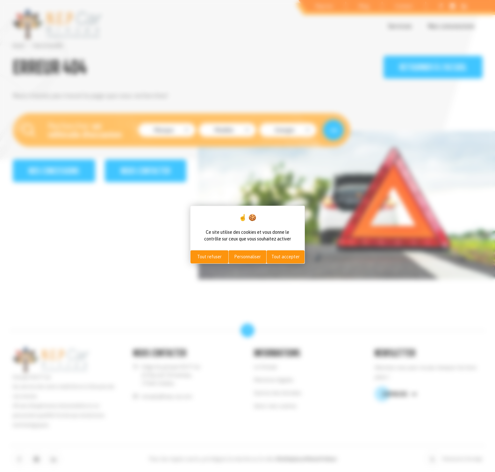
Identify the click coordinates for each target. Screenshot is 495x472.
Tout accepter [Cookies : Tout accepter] (285, 256)
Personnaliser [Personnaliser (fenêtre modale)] (247, 256)
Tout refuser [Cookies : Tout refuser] (209, 256)
